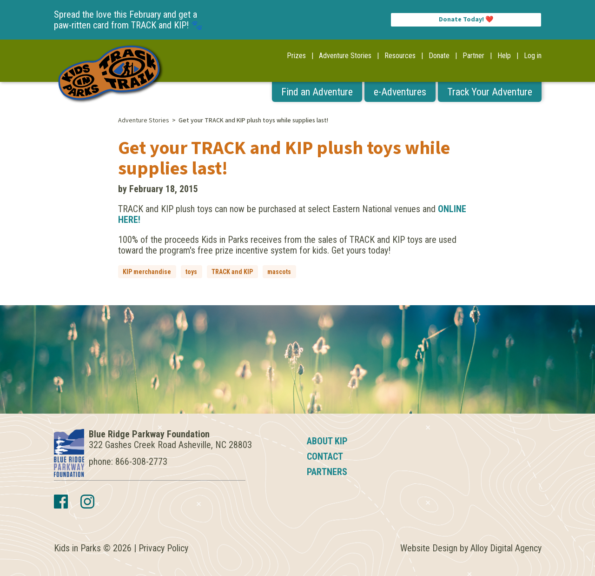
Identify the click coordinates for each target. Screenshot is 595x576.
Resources (400, 55)
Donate (439, 55)
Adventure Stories (345, 55)
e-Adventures (400, 92)
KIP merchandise (147, 271)
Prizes (296, 55)
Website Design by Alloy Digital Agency (471, 548)
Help (504, 55)
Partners (327, 471)
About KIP (327, 441)
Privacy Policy (163, 548)
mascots (279, 271)
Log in (533, 55)
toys (191, 271)
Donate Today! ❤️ (466, 19)
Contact (325, 456)
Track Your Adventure (489, 92)
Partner (473, 55)
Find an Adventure (317, 92)
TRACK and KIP (232, 271)
